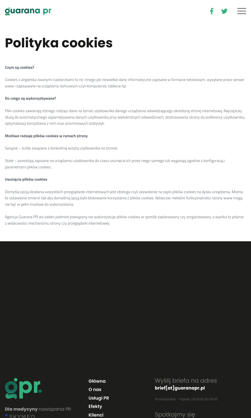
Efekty (95, 407)
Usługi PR (98, 398)
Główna (97, 381)
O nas (94, 390)
